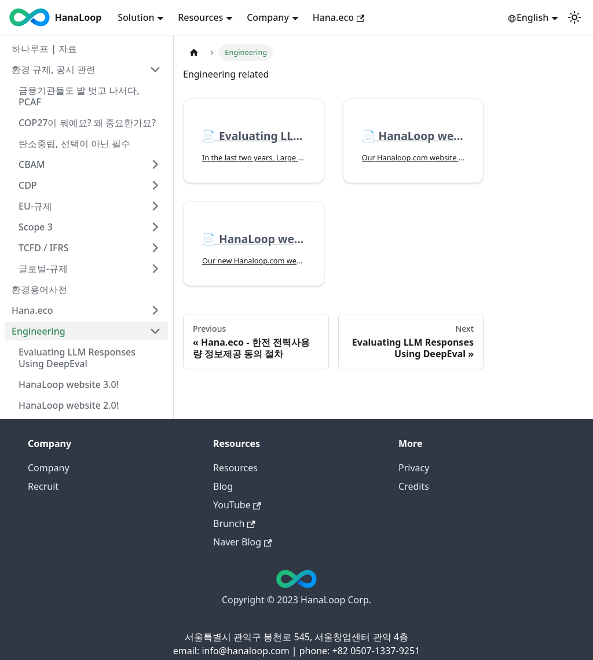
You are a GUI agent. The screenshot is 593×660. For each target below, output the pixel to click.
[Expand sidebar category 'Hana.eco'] (155, 310)
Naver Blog (242, 542)
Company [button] (268, 17)
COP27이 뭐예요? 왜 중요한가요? (87, 122)
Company (48, 467)
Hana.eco (339, 17)
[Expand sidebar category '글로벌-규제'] (155, 268)
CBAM (32, 164)
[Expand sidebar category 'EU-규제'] (155, 206)
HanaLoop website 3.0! (69, 384)
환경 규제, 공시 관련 (54, 69)
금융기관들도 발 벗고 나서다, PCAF (79, 96)
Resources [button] (200, 17)
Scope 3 (36, 227)
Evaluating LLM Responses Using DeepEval (77, 358)
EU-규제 (35, 206)
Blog (223, 486)
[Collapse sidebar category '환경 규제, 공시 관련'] (155, 69)
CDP (28, 185)
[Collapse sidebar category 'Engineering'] (155, 331)
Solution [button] (136, 17)
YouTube (237, 504)
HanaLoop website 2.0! (69, 405)
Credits (413, 486)
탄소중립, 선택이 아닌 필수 (74, 143)
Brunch (234, 523)
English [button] (527, 17)
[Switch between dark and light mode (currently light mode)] (574, 17)
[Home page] (194, 52)
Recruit (43, 486)
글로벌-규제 (43, 268)
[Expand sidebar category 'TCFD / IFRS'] (155, 248)
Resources (235, 467)
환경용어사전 (39, 289)
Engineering (38, 331)
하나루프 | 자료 (44, 48)
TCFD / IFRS (43, 247)
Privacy (413, 467)
